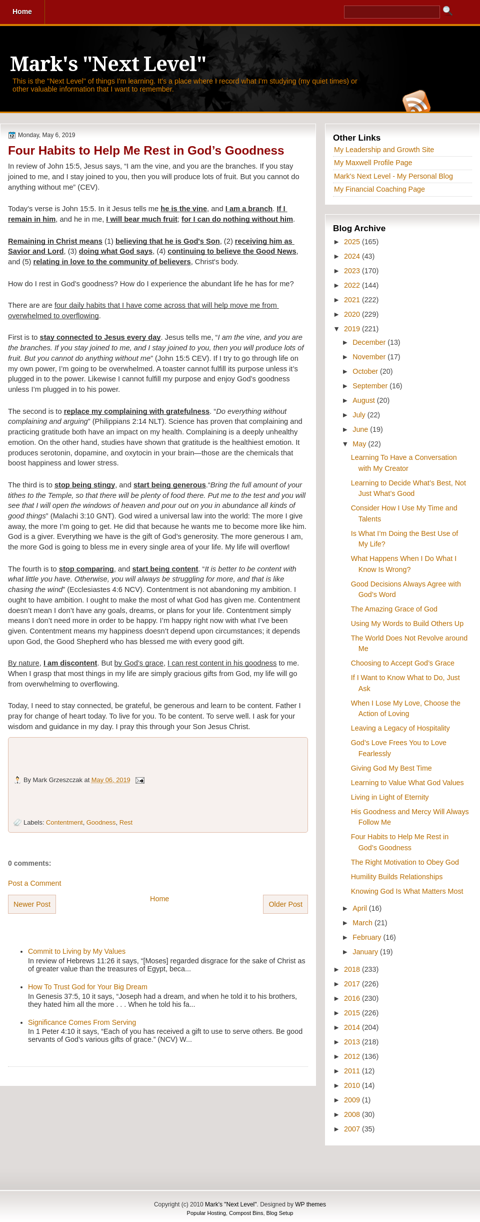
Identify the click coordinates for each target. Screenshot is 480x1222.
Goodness (101, 822)
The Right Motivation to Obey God (405, 862)
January (366, 952)
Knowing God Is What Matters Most (407, 891)
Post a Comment (34, 883)
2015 (353, 1013)
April (360, 908)
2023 (353, 271)
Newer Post (32, 904)
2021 (353, 300)
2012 (353, 1056)
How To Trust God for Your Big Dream (88, 987)
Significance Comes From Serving (82, 1022)
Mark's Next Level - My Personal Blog (393, 176)
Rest (126, 822)
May (360, 444)
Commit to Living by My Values (77, 951)
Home (159, 899)
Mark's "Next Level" (108, 64)
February (367, 937)
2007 (353, 1129)
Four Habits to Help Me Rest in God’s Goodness (146, 150)
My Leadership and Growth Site (384, 150)
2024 (353, 256)
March (363, 923)
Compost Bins (246, 1213)
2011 (353, 1071)
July (359, 415)
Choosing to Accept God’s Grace (402, 663)
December (370, 342)
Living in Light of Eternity (390, 797)
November (370, 357)
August (364, 400)
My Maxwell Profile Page (373, 163)
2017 (353, 984)
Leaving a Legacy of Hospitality (400, 728)
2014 (353, 1027)
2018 (353, 969)
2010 (353, 1085)
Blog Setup (280, 1213)
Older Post (285, 904)
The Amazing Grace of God (394, 609)
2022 (353, 285)
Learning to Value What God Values (407, 783)
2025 (353, 242)
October (366, 371)
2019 (353, 329)
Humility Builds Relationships (397, 877)
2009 (353, 1100)
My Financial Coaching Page (379, 189)
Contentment (64, 822)
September (371, 386)
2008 (353, 1114)
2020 (353, 314)
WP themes (310, 1204)
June (361, 429)
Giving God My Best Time (391, 768)
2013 (353, 1042)
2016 (353, 998)
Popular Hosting (206, 1213)
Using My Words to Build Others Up (407, 624)
